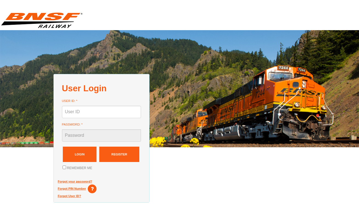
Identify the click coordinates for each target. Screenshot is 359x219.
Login (80, 154)
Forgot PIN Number (72, 188)
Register (119, 154)
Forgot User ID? (69, 196)
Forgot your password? (75, 181)
